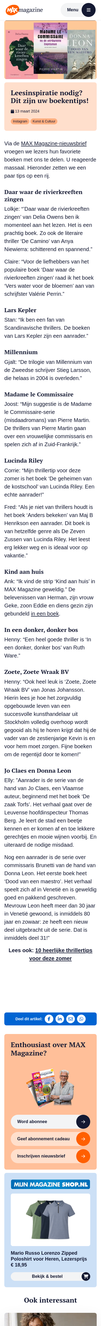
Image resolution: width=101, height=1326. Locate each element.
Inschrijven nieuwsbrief (53, 1156)
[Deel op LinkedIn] (59, 1019)
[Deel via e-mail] (70, 1019)
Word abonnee (53, 1122)
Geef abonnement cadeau (53, 1139)
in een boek (45, 614)
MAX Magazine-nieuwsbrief (53, 143)
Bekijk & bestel (61, 1276)
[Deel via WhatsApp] (81, 1019)
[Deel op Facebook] (49, 1019)
